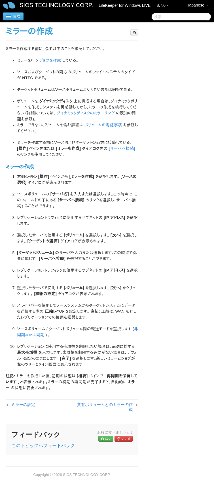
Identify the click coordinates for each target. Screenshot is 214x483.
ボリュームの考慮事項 (103, 125)
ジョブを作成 (50, 60)
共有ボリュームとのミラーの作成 (105, 407)
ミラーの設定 (23, 404)
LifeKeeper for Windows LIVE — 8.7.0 (134, 5)
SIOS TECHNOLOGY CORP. (56, 5)
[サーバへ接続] (122, 148)
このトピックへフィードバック (43, 445)
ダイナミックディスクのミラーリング (86, 113)
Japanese (197, 5)
